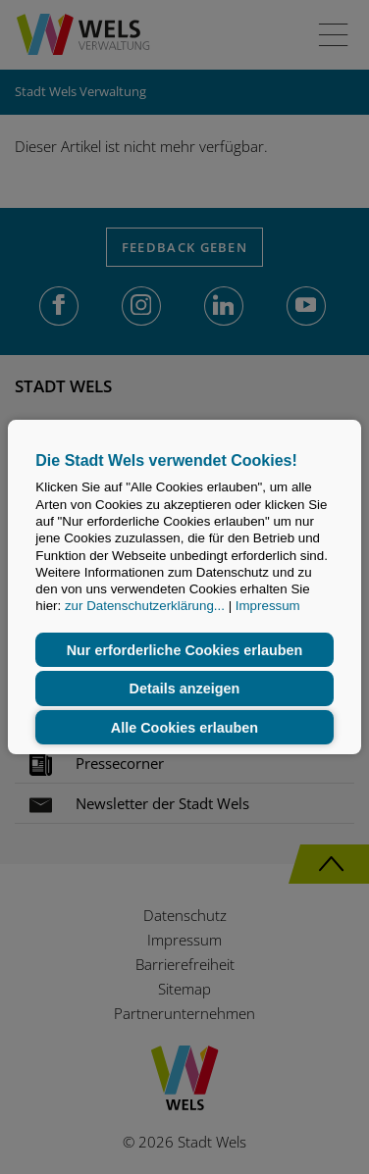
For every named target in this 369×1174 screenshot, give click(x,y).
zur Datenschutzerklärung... (145, 606)
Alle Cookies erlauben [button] (184, 728)
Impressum (268, 606)
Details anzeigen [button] (185, 688)
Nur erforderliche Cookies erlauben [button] (185, 650)
